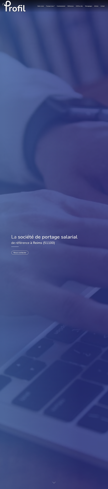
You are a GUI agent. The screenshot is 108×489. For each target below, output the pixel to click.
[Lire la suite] (54, 483)
